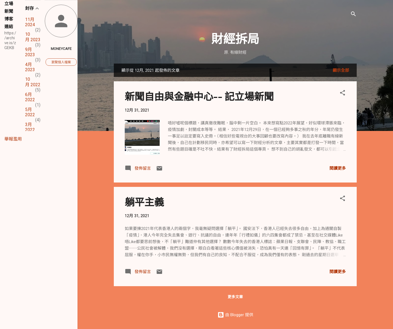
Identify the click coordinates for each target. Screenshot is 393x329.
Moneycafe (61, 48)
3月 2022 (30, 127)
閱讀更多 (337, 168)
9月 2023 (30, 52)
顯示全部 (341, 70)
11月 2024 (30, 22)
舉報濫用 (13, 139)
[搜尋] (353, 15)
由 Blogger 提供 (235, 314)
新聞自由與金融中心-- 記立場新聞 (199, 96)
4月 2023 (30, 67)
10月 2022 (32, 82)
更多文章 (235, 297)
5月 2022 (30, 112)
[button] (342, 93)
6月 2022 (30, 97)
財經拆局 (235, 38)
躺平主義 (144, 201)
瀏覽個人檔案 (61, 62)
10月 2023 (32, 37)
